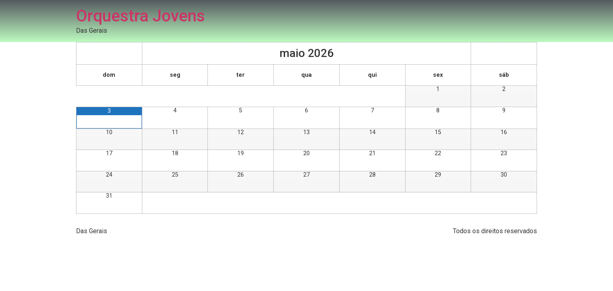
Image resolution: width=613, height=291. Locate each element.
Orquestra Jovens (140, 15)
